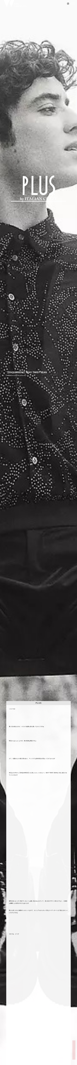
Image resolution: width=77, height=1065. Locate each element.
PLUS (38, 286)
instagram (68, 3)
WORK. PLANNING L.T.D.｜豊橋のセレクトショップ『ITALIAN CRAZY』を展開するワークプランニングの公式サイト (15, 3)
